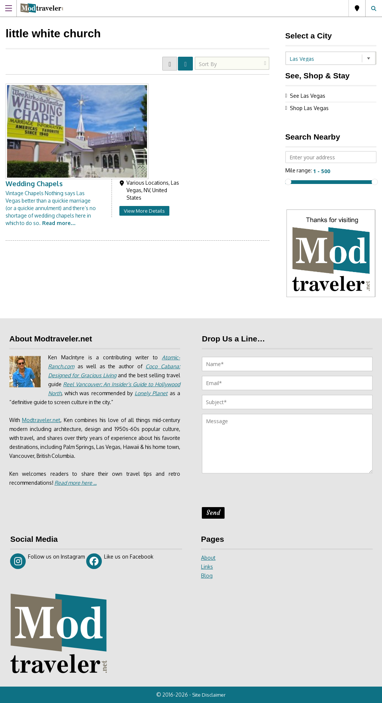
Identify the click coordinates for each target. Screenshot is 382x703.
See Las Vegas (307, 96)
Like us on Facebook (120, 561)
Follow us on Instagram (47, 561)
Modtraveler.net (41, 420)
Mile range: (298, 170)
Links (207, 566)
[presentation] (258, 492)
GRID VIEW (169, 64)
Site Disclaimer (209, 695)
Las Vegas (357, 8)
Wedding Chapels (121, 86)
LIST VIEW (185, 64)
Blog (207, 575)
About (208, 557)
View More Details (231, 114)
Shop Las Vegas (309, 108)
